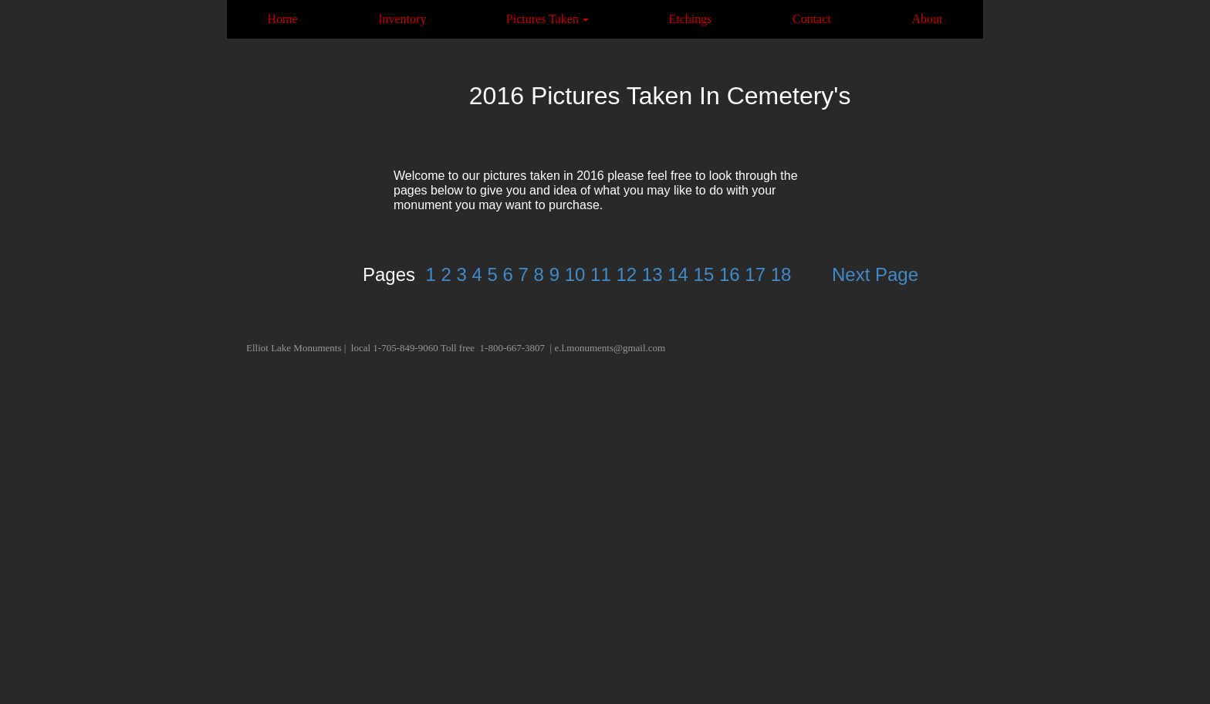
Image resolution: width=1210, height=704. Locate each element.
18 (781, 274)
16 (729, 274)
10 (575, 274)
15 (704, 274)
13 (652, 274)
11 (600, 274)
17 (755, 274)
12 (626, 274)
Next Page (875, 274)
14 (678, 274)
